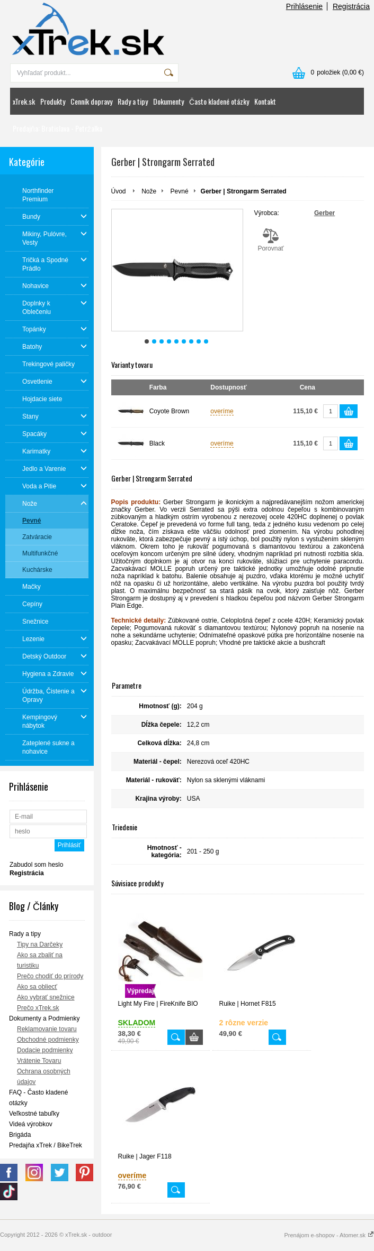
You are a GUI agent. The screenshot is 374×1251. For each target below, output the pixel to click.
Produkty (52, 101)
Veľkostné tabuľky (34, 1113)
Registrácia (351, 6)
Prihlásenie (304, 6)
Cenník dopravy (91, 101)
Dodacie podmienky (45, 1050)
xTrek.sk (24, 101)
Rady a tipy (133, 101)
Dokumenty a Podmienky (44, 1018)
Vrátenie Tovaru (39, 1060)
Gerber (324, 213)
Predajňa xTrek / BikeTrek (45, 1145)
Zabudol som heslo (36, 864)
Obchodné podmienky (48, 1039)
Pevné (180, 191)
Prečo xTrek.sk (38, 1008)
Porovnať (271, 240)
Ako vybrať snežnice (46, 997)
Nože (148, 191)
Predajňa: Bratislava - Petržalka (57, 128)
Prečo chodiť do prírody (50, 976)
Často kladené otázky (219, 101)
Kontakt (265, 101)
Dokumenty (168, 101)
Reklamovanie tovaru (47, 1029)
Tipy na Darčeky (40, 944)
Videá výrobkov (30, 1124)
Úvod (118, 191)
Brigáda (20, 1134)
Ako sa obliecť (37, 986)
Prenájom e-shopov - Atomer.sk (329, 1235)
